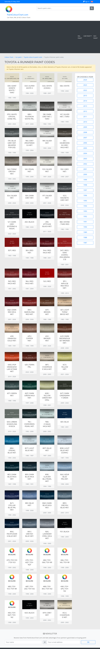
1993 (85, 211)
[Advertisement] (39, 37)
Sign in (86, 1)
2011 (85, 117)
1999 (85, 180)
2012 (85, 111)
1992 (85, 216)
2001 (85, 169)
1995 (85, 201)
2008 (85, 132)
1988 (85, 237)
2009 (85, 127)
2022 (85, 90)
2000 (85, 174)
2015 (85, 96)
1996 (85, 195)
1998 (85, 185)
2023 (85, 85)
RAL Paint (80, 37)
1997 (85, 190)
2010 (85, 122)
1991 (85, 222)
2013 (85, 106)
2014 (85, 101)
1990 (85, 227)
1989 (85, 232)
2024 (85, 80)
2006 (85, 143)
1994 (85, 206)
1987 (85, 243)
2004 (85, 153)
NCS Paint (95, 37)
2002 (85, 164)
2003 (85, 159)
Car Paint (87, 36)
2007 (85, 138)
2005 (85, 148)
